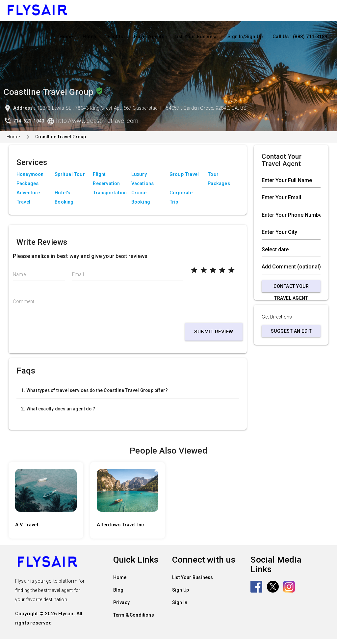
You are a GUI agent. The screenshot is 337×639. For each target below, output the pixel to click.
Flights (115, 37)
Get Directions (277, 317)
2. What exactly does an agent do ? (58, 408)
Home (66, 37)
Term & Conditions (133, 615)
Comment (23, 301)
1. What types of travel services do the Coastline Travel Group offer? (94, 390)
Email (78, 274)
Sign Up (180, 590)
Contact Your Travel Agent (291, 288)
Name (19, 274)
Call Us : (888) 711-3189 (299, 37)
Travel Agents (149, 37)
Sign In (179, 602)
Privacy (121, 602)
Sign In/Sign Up (245, 37)
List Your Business (196, 37)
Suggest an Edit (291, 331)
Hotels (90, 37)
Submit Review (213, 332)
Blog (118, 590)
